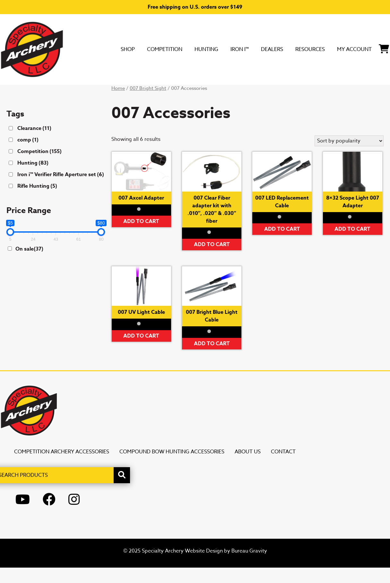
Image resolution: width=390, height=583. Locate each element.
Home (118, 103)
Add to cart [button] (141, 237)
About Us (248, 467)
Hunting (116, 92)
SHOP (22, 92)
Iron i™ (156, 92)
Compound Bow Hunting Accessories (171, 467)
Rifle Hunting (37, 201)
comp (28, 155)
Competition (66, 92)
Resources (241, 92)
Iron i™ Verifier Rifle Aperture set (60, 190)
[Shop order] (349, 156)
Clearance (34, 144)
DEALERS (195, 92)
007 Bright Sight (148, 103)
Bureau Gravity (249, 566)
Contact (283, 467)
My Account (296, 92)
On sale (29, 264)
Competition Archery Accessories (61, 467)
